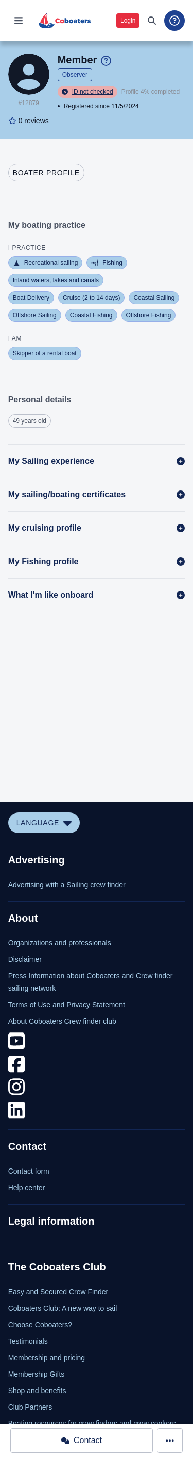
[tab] (46, 172)
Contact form (28, 1171)
